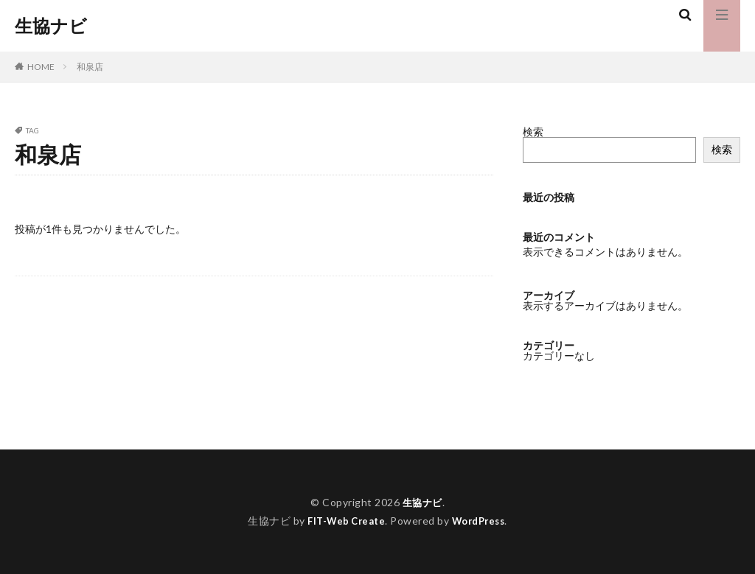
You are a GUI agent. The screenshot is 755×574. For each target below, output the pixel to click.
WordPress (482, 520)
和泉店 (90, 66)
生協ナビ (51, 26)
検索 (533, 131)
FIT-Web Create (343, 520)
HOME (41, 66)
